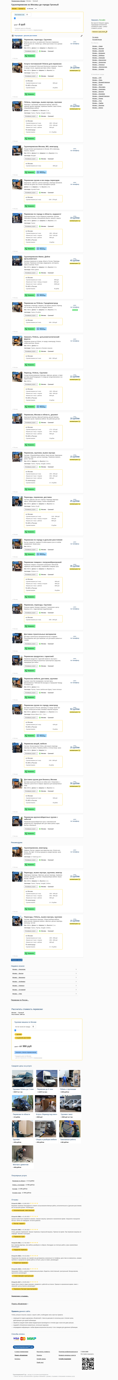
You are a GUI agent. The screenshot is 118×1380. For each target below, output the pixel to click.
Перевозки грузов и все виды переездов (41, 180)
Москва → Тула (97, 101)
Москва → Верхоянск (18, 977)
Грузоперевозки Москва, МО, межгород (41, 146)
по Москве (30, 8)
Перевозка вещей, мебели (35, 744)
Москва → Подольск (98, 64)
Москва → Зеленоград (99, 62)
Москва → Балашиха (98, 53)
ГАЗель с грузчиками (18, 1185)
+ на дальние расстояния (22, 1038)
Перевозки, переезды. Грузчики (38, 605)
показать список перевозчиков (25, 1052)
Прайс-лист (40, 1362)
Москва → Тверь (97, 80)
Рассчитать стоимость (43, 1351)
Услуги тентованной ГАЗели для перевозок (42, 64)
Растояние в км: (19, 14)
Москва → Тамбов (97, 103)
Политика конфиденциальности (68, 1351)
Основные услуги (30, 51)
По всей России (97, 39)
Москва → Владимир (98, 94)
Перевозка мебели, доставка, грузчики (41, 679)
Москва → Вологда (98, 91)
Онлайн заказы (41, 1359)
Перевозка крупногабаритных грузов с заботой (41, 818)
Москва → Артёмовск (18, 981)
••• (36, 8)
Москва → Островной (18, 989)
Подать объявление (19, 1304)
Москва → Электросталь (99, 67)
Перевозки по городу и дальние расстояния (43, 540)
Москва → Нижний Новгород (101, 96)
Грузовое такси (16, 1193)
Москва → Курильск (18, 985)
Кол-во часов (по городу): (22, 1026)
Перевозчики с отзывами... (20, 1296)
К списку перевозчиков (21, 1351)
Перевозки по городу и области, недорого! (42, 214)
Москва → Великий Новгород (101, 82)
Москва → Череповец (98, 89)
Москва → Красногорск (99, 60)
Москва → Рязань (97, 98)
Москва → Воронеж (98, 105)
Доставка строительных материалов (40, 634)
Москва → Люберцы (98, 55)
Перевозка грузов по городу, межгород (41, 705)
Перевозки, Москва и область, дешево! (41, 415)
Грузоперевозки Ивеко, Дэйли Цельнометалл (37, 258)
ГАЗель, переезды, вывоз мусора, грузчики (43, 102)
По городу (95, 37)
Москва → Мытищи (98, 48)
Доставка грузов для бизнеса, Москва (40, 779)
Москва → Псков (97, 84)
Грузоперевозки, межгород (35, 848)
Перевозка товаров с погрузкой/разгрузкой (42, 562)
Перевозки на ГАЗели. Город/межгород (41, 303)
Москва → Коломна (98, 69)
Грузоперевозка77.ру (23, 1347)
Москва (16, 58)
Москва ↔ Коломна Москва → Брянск (25, 35)
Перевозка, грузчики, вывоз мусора (39, 453)
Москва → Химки (97, 46)
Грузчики (14, 1189)
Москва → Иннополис (18, 969)
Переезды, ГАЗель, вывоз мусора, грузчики (43, 917)
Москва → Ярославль (98, 87)
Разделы (39, 1355)
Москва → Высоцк (17, 973)
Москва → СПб (96, 77)
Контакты (17, 1359)
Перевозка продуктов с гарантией (39, 656)
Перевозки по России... (20, 1000)
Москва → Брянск (97, 107)
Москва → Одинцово (98, 57)
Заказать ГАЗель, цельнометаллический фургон (41, 338)
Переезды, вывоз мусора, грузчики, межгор (43, 873)
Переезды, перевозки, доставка (38, 497)
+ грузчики (18, 1034)
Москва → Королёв (98, 51)
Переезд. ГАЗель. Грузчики (35, 373)
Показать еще (16, 960)
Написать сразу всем (98, 31)
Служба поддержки (65, 1359)
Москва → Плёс (17, 993)
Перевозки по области (18, 1181)
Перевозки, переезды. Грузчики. (38, 40)
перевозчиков (38, 1058)
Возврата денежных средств (67, 1355)
